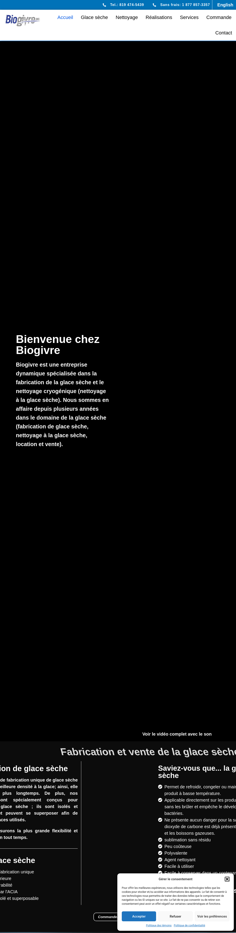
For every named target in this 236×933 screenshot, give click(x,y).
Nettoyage (127, 17)
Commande (219, 17)
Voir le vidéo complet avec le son (177, 734)
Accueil (65, 17)
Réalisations (159, 17)
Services (189, 17)
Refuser (175, 916)
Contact (223, 33)
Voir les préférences (212, 916)
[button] (227, 879)
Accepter (138, 916)
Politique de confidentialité (189, 925)
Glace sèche (94, 17)
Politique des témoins (159, 925)
